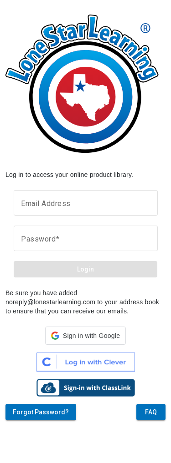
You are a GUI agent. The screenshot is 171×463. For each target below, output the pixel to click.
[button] (85, 336)
